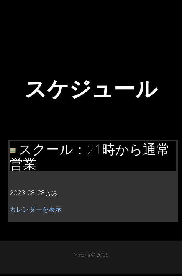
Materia (91, 23)
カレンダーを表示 (36, 209)
